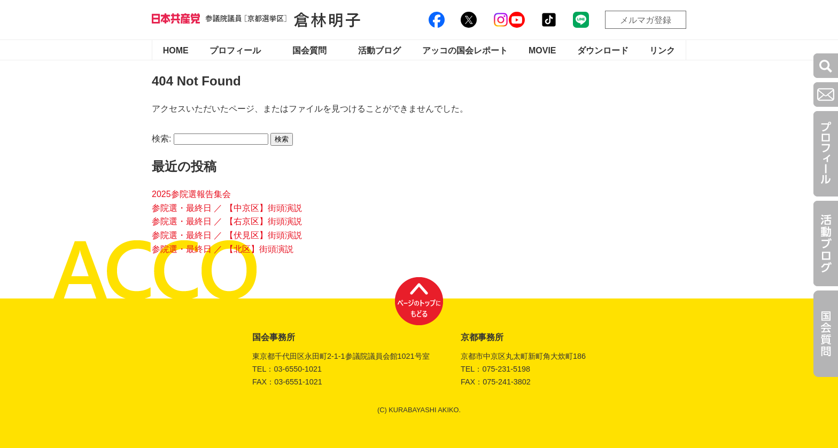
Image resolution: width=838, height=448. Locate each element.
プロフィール (235, 50)
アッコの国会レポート (465, 50)
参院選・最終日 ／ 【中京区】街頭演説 (227, 208)
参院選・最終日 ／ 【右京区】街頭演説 (227, 221)
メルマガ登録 (645, 20)
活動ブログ (379, 50)
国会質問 (309, 50)
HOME (176, 50)
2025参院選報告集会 (191, 194)
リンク (662, 50)
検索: (161, 138)
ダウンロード (603, 50)
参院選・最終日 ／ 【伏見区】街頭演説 (227, 235)
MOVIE (542, 50)
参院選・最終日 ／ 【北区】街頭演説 (222, 249)
